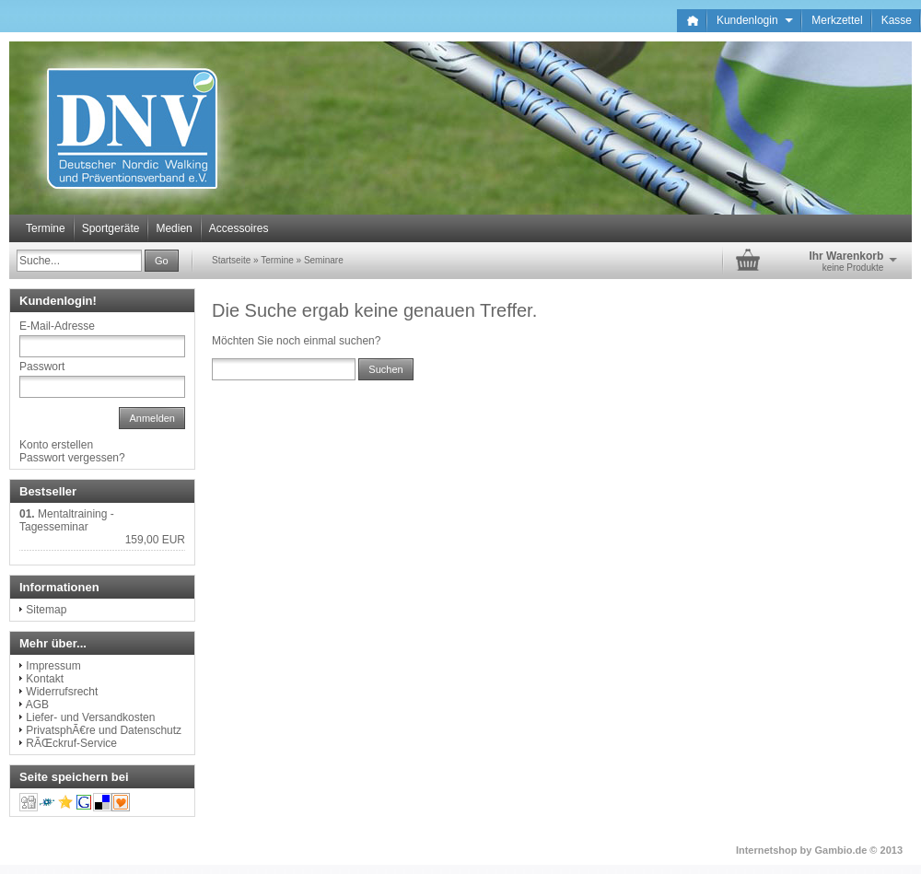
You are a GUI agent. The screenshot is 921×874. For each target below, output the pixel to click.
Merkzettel (836, 20)
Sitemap (46, 609)
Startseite (231, 260)
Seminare (324, 260)
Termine (45, 228)
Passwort (41, 366)
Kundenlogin (755, 20)
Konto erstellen (56, 444)
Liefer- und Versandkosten (90, 717)
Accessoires (239, 228)
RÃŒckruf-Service (71, 743)
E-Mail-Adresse (57, 326)
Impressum (53, 665)
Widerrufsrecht (62, 691)
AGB (37, 704)
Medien (174, 228)
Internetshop (767, 850)
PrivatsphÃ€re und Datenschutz (103, 730)
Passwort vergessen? (72, 457)
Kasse (896, 20)
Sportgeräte (111, 228)
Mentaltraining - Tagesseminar (66, 520)
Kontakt (45, 678)
